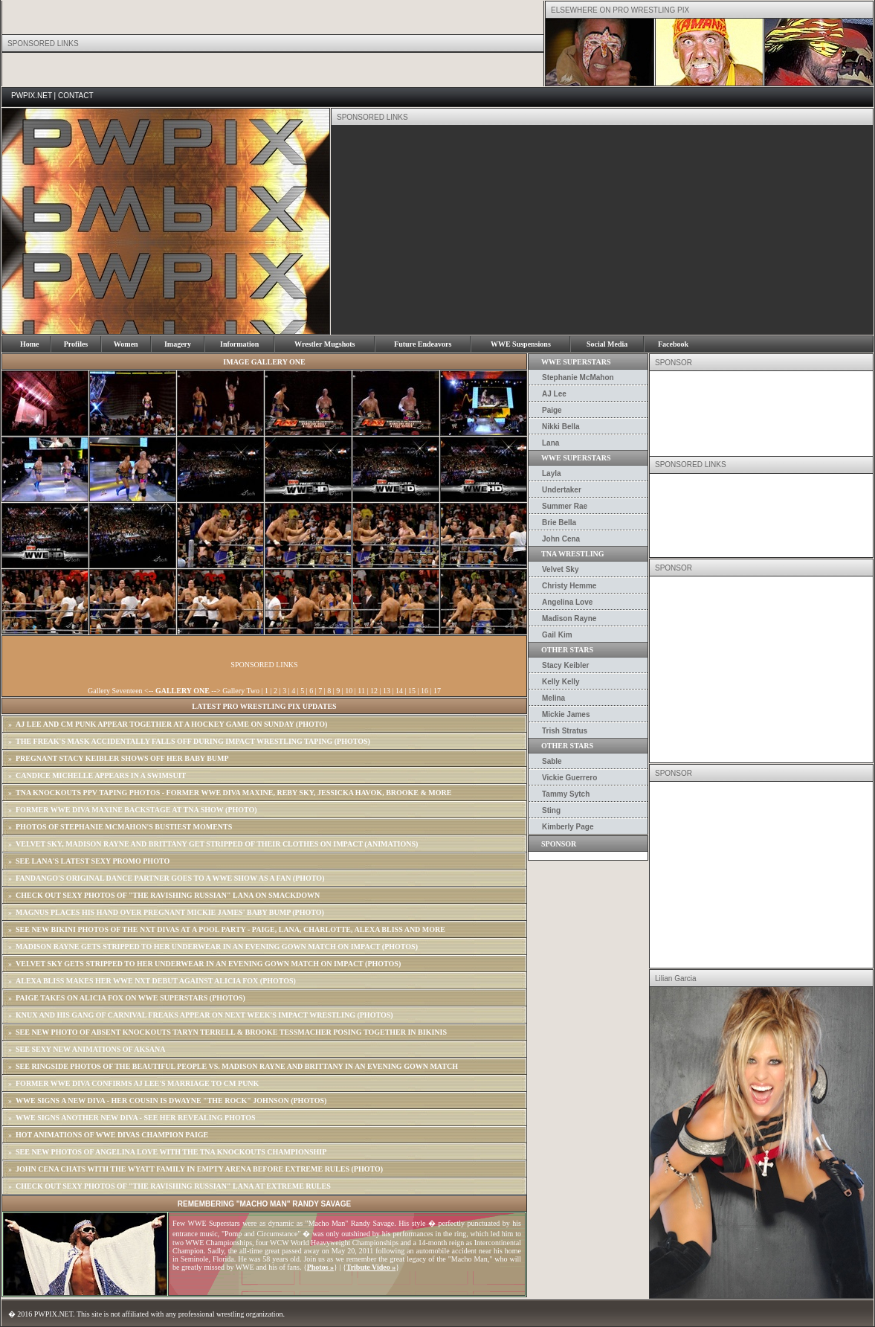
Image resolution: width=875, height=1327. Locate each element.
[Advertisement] (546, 230)
